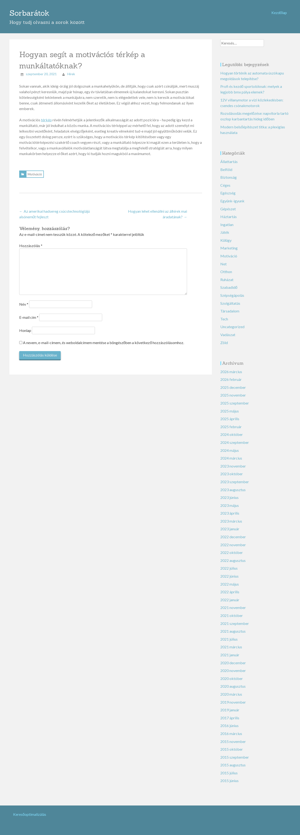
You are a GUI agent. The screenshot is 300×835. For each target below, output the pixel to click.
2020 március (231, 691)
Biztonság (228, 174)
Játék (224, 229)
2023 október (231, 471)
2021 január (229, 651)
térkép (46, 117)
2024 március (231, 455)
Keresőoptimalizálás (29, 811)
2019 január (229, 707)
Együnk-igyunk (232, 198)
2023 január (229, 526)
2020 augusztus (233, 683)
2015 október (231, 746)
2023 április (229, 510)
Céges (225, 182)
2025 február (231, 423)
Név (23, 301)
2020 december (233, 659)
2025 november (233, 392)
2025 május (229, 408)
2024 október (231, 431)
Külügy (226, 237)
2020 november (233, 667)
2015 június (229, 778)
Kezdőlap (279, 12)
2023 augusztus (233, 486)
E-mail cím (28, 314)
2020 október (231, 675)
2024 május (229, 447)
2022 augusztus (233, 557)
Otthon (226, 268)
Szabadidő (228, 284)
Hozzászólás (30, 242)
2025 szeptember (234, 400)
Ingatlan (226, 221)
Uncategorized (232, 324)
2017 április (229, 715)
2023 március (231, 518)
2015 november (233, 738)
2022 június (229, 573)
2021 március (231, 644)
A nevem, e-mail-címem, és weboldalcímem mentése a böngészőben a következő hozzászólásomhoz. (103, 339)
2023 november (233, 463)
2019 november (233, 699)
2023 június (229, 494)
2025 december (233, 384)
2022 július (229, 565)
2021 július (229, 636)
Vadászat (227, 331)
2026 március (231, 368)
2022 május (229, 581)
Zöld (224, 339)
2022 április (229, 588)
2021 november (233, 604)
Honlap (25, 327)
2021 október (231, 612)
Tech (224, 316)
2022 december (233, 533)
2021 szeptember (234, 620)
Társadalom (229, 308)
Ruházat (226, 276)
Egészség (228, 190)
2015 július (229, 770)
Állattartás (229, 158)
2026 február (231, 376)
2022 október (231, 549)
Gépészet (228, 206)
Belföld (226, 166)
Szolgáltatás (230, 300)
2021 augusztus (233, 628)
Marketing (229, 245)
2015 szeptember (234, 754)
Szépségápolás (232, 292)
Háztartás (228, 213)
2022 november (233, 541)
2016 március (231, 730)
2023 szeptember (234, 478)
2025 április (229, 415)
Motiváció (35, 171)
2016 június (229, 722)
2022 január (229, 596)
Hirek (71, 71)
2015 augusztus (233, 762)
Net (223, 261)
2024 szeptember (234, 439)
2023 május (229, 502)
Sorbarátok (29, 11)
